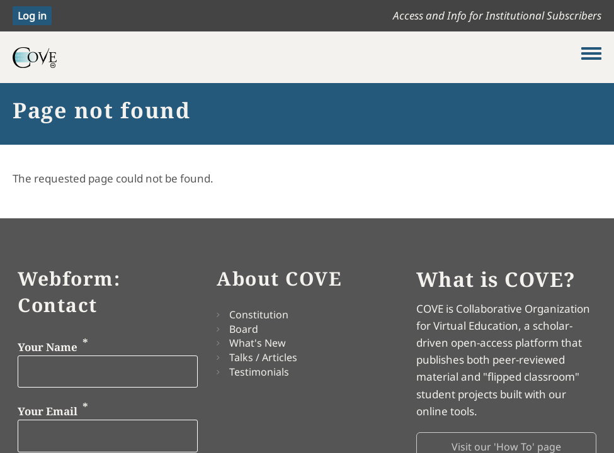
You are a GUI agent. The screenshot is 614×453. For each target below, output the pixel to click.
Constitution (258, 315)
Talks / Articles (263, 357)
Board (243, 329)
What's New (257, 343)
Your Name (47, 346)
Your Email (47, 411)
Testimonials (259, 372)
